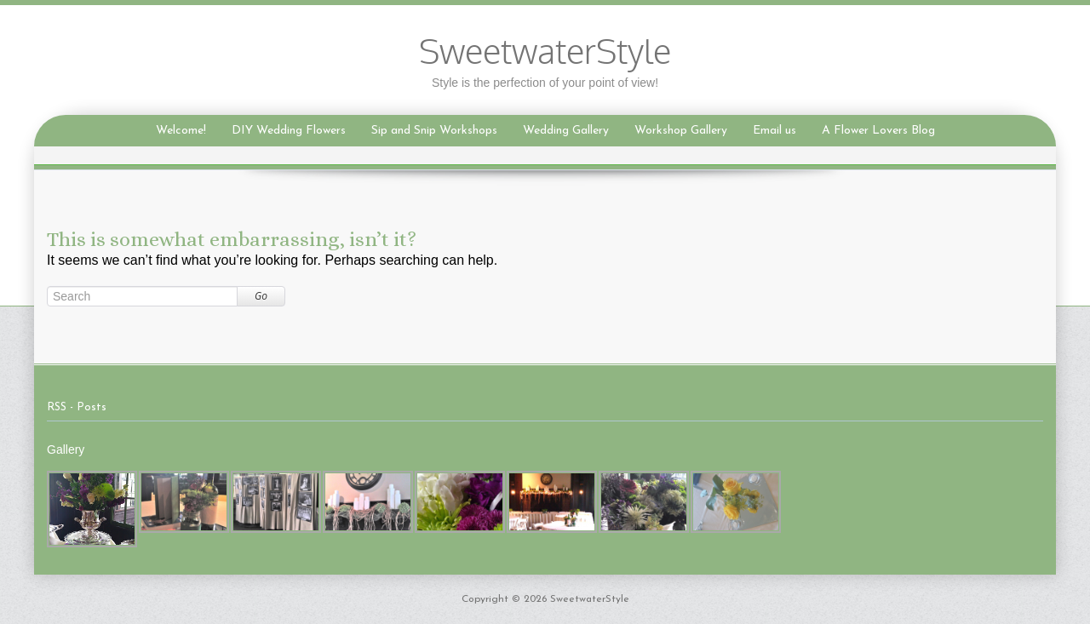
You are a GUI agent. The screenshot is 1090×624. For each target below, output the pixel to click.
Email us (774, 130)
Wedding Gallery (566, 130)
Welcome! (181, 130)
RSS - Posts (76, 407)
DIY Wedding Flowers (289, 130)
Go (261, 296)
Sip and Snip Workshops (434, 130)
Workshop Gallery (680, 130)
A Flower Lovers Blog (878, 130)
